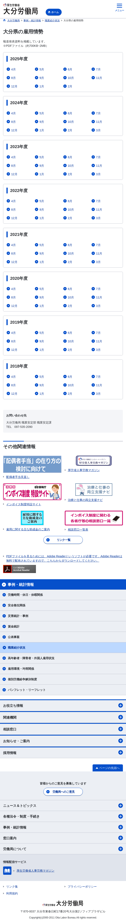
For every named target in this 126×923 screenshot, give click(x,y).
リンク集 (12, 886)
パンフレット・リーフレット (27, 689)
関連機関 (63, 717)
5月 (41, 69)
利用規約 (12, 893)
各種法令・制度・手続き (63, 816)
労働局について (63, 849)
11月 (99, 78)
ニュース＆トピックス (63, 805)
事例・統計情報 (63, 827)
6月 (70, 69)
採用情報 (63, 752)
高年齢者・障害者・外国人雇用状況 (31, 658)
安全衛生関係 (16, 605)
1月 (41, 86)
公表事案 (14, 637)
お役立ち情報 (63, 705)
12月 (14, 86)
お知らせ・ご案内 (63, 740)
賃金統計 (14, 626)
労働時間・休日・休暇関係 (25, 594)
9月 (41, 78)
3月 (98, 130)
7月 (98, 69)
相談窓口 (63, 729)
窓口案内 (63, 838)
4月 (13, 69)
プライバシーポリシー (82, 886)
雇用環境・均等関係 (21, 668)
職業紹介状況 (16, 647)
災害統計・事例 (18, 616)
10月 (71, 78)
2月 (70, 86)
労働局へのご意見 (64, 791)
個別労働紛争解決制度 (22, 679)
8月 (13, 78)
